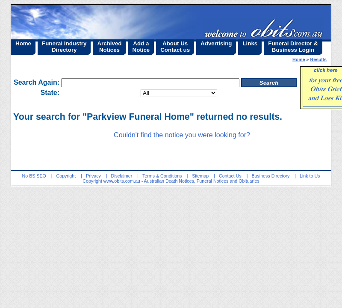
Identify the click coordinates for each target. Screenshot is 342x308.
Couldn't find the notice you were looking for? (182, 135)
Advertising (216, 43)
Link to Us (310, 175)
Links (249, 43)
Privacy (93, 175)
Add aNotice (141, 46)
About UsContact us (175, 46)
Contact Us (230, 175)
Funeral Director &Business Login (293, 46)
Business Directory (270, 175)
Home (23, 43)
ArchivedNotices (109, 46)
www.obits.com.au (121, 181)
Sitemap (200, 175)
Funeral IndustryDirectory (64, 46)
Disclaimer (122, 175)
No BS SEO (34, 175)
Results (318, 59)
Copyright (66, 175)
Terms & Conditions (162, 175)
